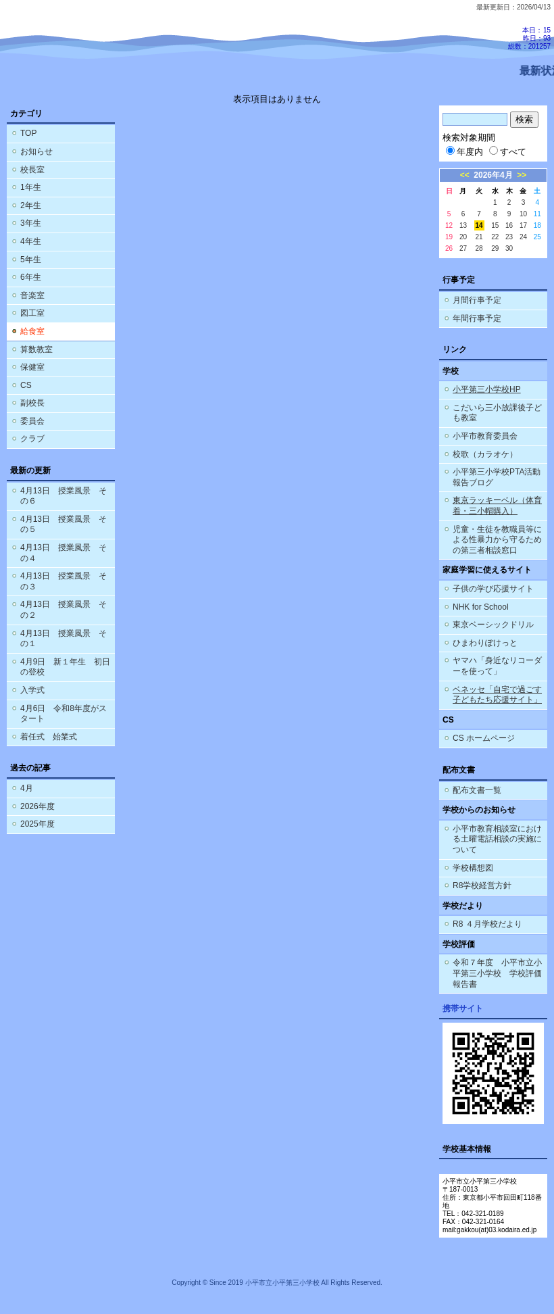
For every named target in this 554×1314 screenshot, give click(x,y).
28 (479, 248)
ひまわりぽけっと (485, 643)
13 (463, 225)
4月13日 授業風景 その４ (63, 553)
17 (523, 225)
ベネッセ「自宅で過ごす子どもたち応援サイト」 (497, 695)
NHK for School (481, 607)
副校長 (32, 403)
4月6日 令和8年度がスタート (63, 714)
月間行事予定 (477, 300)
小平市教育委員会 (485, 436)
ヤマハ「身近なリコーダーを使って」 (497, 666)
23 (509, 237)
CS (26, 385)
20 (463, 237)
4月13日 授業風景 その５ (63, 524)
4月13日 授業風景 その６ (63, 496)
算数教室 (36, 349)
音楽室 (32, 295)
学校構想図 (473, 868)
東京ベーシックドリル (493, 624)
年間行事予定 (477, 318)
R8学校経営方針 (482, 885)
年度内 (464, 152)
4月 (26, 788)
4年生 (30, 241)
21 (479, 237)
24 (523, 237)
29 (495, 248)
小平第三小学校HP (487, 389)
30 (509, 248)
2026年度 (37, 806)
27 (463, 248)
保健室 (32, 367)
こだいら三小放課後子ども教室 (497, 413)
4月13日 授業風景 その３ (63, 581)
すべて (507, 152)
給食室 (32, 331)
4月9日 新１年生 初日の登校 (65, 667)
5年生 (30, 259)
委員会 (32, 421)
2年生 (30, 205)
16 (509, 225)
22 (495, 237)
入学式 (32, 690)
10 (523, 214)
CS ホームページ (484, 738)
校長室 (32, 169)
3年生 (30, 223)
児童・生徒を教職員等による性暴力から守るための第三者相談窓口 (497, 540)
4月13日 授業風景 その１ (63, 639)
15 (495, 225)
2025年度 (37, 824)
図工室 (32, 313)
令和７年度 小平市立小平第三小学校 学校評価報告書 (497, 973)
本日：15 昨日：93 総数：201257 (529, 38)
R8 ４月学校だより (487, 924)
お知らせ (36, 151)
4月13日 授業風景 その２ (63, 610)
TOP (28, 133)
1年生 (30, 187)
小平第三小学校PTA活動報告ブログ (496, 477)
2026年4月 (493, 175)
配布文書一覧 (477, 790)
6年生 (30, 277)
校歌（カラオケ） (485, 454)
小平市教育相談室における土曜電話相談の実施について (497, 839)
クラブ (32, 438)
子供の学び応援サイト (493, 588)
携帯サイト (463, 1008)
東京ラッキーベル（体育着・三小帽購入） (497, 505)
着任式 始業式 (48, 736)
